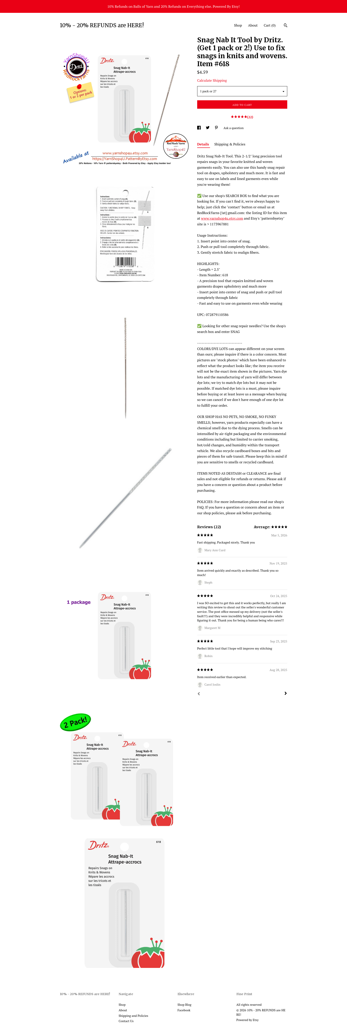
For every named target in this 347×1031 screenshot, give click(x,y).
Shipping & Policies (229, 144)
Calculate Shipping (212, 80)
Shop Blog (184, 1004)
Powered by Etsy (247, 1020)
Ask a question (234, 128)
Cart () (270, 25)
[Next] (285, 694)
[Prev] (198, 694)
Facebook (183, 1010)
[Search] (285, 25)
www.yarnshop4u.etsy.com (222, 218)
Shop (238, 25)
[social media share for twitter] (208, 128)
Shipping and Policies (133, 1016)
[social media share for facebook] (199, 128)
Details (203, 144)
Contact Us (126, 1021)
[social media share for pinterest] (217, 128)
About (253, 25)
